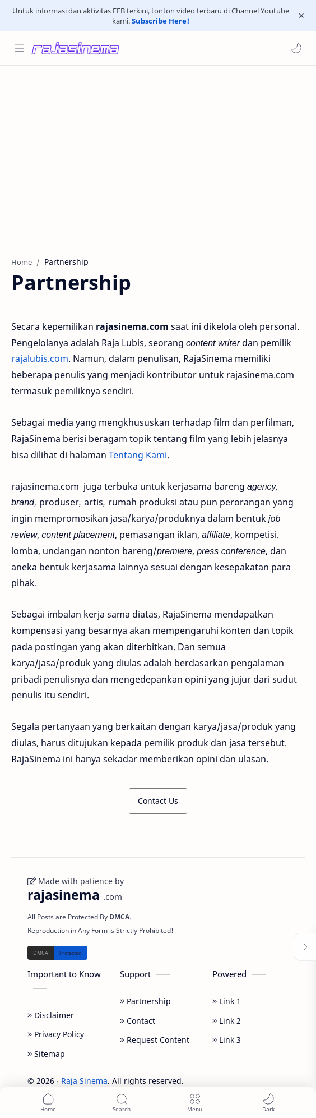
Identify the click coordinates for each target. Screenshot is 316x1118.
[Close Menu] (301, 16)
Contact (137, 1020)
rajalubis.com (39, 358)
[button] (296, 48)
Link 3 (226, 1039)
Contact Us (158, 800)
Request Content (154, 1039)
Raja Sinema (84, 1080)
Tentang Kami (138, 455)
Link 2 (226, 1020)
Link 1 (226, 1001)
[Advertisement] (158, 155)
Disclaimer (50, 1015)
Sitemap (46, 1053)
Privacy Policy (55, 1034)
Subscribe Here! (160, 21)
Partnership (145, 1001)
